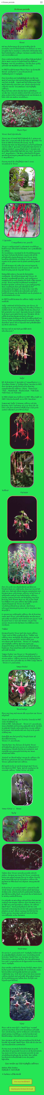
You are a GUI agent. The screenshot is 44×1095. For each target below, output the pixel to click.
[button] (41, 2)
